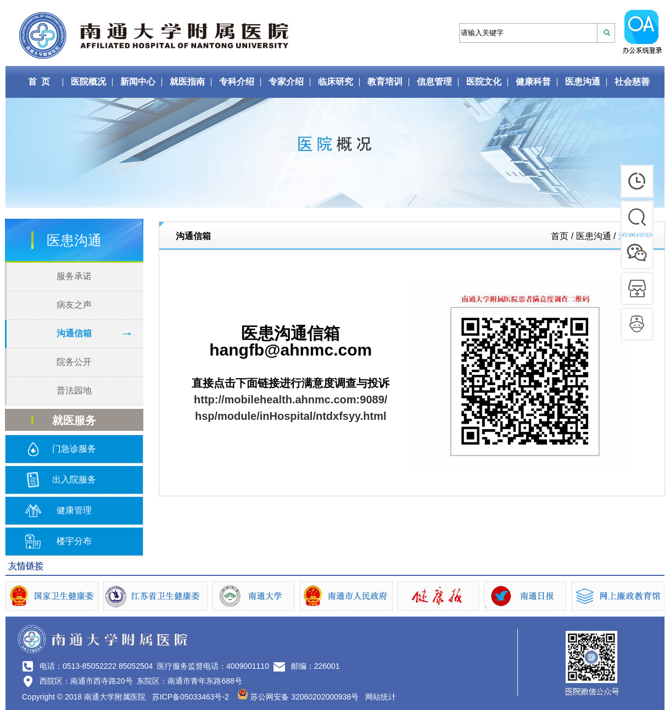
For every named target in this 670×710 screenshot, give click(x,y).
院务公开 (74, 362)
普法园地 (74, 390)
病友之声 (74, 304)
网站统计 (380, 696)
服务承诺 (74, 276)
